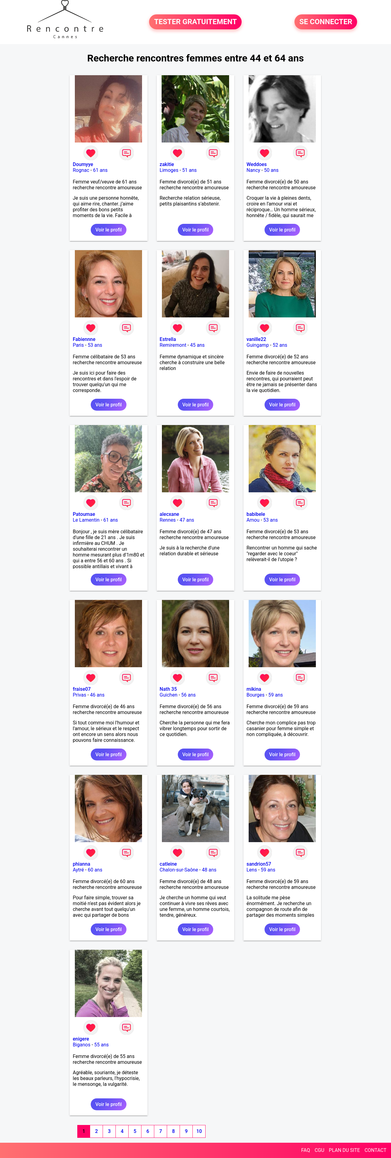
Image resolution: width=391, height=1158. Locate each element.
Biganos (81, 1045)
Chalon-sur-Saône (179, 870)
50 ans (271, 170)
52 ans (280, 345)
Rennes (168, 520)
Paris (78, 345)
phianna (81, 864)
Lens (252, 870)
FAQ (305, 1150)
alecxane (169, 514)
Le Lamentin (86, 520)
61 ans (100, 170)
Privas (79, 695)
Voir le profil (108, 230)
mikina (254, 689)
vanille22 (256, 339)
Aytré (78, 870)
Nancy (253, 170)
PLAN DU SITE (344, 1150)
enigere (81, 1039)
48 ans (209, 870)
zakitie (167, 164)
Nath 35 (168, 689)
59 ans (275, 695)
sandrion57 (259, 864)
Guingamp (258, 345)
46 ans (97, 695)
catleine (168, 864)
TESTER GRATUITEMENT (195, 22)
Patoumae (84, 514)
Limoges (169, 170)
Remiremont (173, 345)
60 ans (95, 870)
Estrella (168, 339)
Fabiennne (84, 339)
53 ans (95, 345)
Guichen (168, 695)
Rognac (81, 170)
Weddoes (257, 164)
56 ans (188, 695)
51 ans (189, 170)
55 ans (101, 1045)
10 (199, 1131)
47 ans (187, 520)
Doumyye (83, 164)
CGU (319, 1150)
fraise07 (82, 689)
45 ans (197, 345)
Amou (253, 520)
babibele (256, 514)
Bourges (256, 695)
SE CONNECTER (325, 22)
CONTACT (375, 1150)
